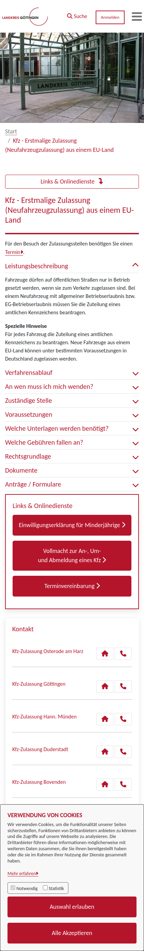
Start (11, 131)
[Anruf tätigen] (123, 654)
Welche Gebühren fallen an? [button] (72, 442)
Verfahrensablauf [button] (72, 372)
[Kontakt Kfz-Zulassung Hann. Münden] (104, 719)
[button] (77, 14)
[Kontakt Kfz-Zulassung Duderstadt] (104, 752)
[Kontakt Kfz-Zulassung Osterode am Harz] (104, 654)
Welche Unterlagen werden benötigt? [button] (72, 428)
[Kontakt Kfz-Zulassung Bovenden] (104, 784)
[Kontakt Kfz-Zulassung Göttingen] (104, 686)
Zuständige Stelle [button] (72, 400)
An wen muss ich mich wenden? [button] (72, 386)
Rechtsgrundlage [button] (72, 456)
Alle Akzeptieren (72, 933)
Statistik (56, 888)
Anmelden (110, 17)
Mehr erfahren (21, 873)
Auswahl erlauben (72, 906)
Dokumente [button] (72, 470)
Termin (12, 252)
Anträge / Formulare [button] (72, 484)
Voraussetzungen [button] (72, 414)
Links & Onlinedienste (72, 181)
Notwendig (26, 888)
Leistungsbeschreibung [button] (72, 266)
